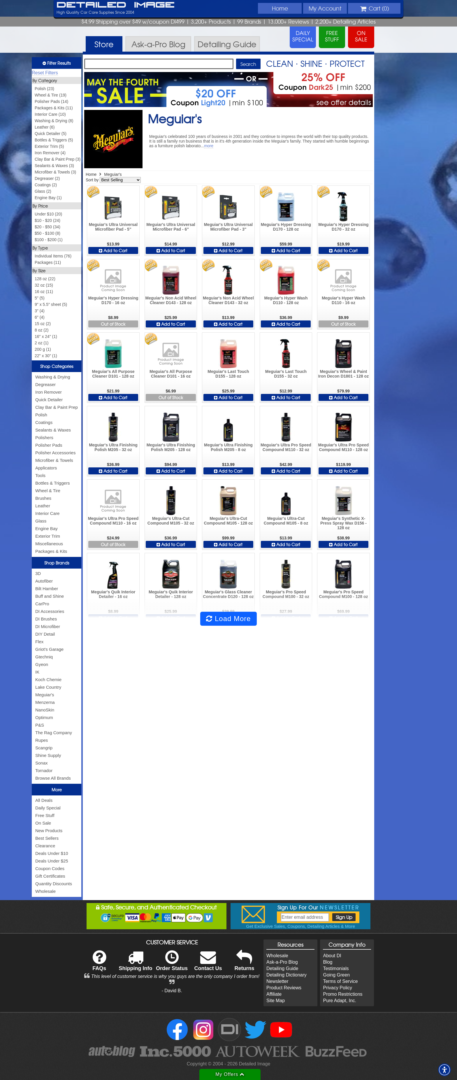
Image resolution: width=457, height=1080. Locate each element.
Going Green (336, 974)
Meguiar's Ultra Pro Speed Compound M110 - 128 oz (343, 447)
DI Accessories (49, 611)
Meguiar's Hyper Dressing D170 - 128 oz (286, 227)
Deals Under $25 (51, 860)
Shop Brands (56, 563)
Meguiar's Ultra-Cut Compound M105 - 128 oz (228, 520)
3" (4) (40, 310)
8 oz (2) (41, 330)
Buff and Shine (49, 596)
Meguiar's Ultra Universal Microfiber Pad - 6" (170, 227)
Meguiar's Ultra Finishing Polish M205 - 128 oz (171, 447)
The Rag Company (53, 732)
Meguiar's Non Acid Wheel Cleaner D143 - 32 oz (228, 300)
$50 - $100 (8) (47, 233)
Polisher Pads (48, 445)
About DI (332, 955)
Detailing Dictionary (286, 974)
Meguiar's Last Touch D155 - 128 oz (228, 373)
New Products (48, 830)
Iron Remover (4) (50, 152)
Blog (327, 962)
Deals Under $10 (51, 853)
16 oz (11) (44, 291)
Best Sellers (47, 838)
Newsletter (277, 981)
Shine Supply (48, 755)
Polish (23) (44, 88)
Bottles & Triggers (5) (54, 140)
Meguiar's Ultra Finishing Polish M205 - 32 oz (113, 447)
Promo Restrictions (342, 994)
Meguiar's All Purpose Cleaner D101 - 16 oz (171, 373)
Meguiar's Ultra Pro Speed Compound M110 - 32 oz (286, 447)
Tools (40, 475)
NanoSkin (44, 709)
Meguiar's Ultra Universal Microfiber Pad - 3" (228, 227)
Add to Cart (113, 250)
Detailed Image (116, 5)
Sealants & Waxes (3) (54, 165)
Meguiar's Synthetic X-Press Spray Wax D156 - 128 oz (343, 523)
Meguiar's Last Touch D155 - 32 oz (286, 373)
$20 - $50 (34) (47, 227)
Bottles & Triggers (52, 483)
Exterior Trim (47, 536)
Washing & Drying (52, 376)
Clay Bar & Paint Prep (56, 407)
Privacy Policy (337, 987)
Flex (39, 641)
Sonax (41, 762)
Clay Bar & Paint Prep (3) (57, 159)
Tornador (43, 770)
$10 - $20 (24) (47, 220)
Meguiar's (44, 694)
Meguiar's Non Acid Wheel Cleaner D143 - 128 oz (170, 300)
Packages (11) (48, 262)
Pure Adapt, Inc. (339, 1000)
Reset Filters (45, 72)
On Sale (43, 822)
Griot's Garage (49, 649)
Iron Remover (48, 392)
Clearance (45, 845)
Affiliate (274, 994)
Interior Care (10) (50, 114)
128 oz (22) (45, 278)
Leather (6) (45, 127)
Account (325, 8)
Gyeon (41, 664)
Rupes (41, 740)
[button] (444, 1069)
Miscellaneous (49, 543)
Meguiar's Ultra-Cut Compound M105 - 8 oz (286, 520)
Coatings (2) (46, 185)
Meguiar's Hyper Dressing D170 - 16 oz (113, 300)
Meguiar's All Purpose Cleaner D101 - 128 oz (113, 373)
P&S (39, 725)
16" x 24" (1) (46, 336)
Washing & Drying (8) (54, 120)
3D (38, 573)
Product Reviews (283, 987)
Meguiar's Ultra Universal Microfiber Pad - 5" (113, 227)
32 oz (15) (44, 285)
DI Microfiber (47, 626)
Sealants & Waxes (53, 429)
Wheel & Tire (47, 490)
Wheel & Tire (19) (50, 95)
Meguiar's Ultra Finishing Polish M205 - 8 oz (228, 447)
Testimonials (336, 968)
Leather (42, 505)
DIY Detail (45, 634)
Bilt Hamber (46, 588)
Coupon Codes (49, 868)
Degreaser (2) (47, 178)
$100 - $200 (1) (49, 239)
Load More (228, 619)
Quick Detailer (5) (50, 133)
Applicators (46, 467)
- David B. (171, 990)
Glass (40, 520)
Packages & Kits (51, 551)
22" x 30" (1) (46, 355)
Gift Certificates (50, 876)
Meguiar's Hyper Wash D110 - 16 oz (343, 300)
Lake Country (48, 687)
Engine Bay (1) (48, 197)
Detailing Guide (282, 968)
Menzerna (45, 702)
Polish (41, 414)
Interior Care (47, 513)
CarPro (42, 603)
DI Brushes (46, 618)
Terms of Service (340, 981)
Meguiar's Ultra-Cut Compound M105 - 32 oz (170, 520)
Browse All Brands (53, 778)
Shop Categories (56, 366)
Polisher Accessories (55, 452)
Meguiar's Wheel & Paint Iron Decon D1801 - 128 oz (343, 373)
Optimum (44, 717)
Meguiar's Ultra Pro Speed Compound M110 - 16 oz (113, 520)
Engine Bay (46, 528)
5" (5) (40, 298)
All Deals (43, 800)
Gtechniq (44, 656)
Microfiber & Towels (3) (55, 172)
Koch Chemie (48, 679)
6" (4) (40, 317)
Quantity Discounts (53, 883)
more (208, 145)
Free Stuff (45, 815)
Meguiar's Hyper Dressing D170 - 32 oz (343, 227)
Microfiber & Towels (54, 460)
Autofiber (44, 580)
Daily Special (48, 807)
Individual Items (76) (53, 256)
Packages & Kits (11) (54, 108)
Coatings (43, 422)
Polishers (44, 437)
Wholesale (45, 891)
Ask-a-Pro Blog (282, 962)
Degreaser (45, 384)
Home (280, 8)
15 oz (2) (43, 323)
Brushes (43, 498)
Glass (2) (43, 191)
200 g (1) (43, 349)
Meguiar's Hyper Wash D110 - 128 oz (285, 300)
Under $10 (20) (48, 214)
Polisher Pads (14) (51, 101)
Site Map (275, 1000)
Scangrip (43, 747)
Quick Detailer (49, 399)
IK (37, 671)
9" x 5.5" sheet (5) (51, 304)
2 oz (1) (41, 343)
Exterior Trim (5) (49, 146)
